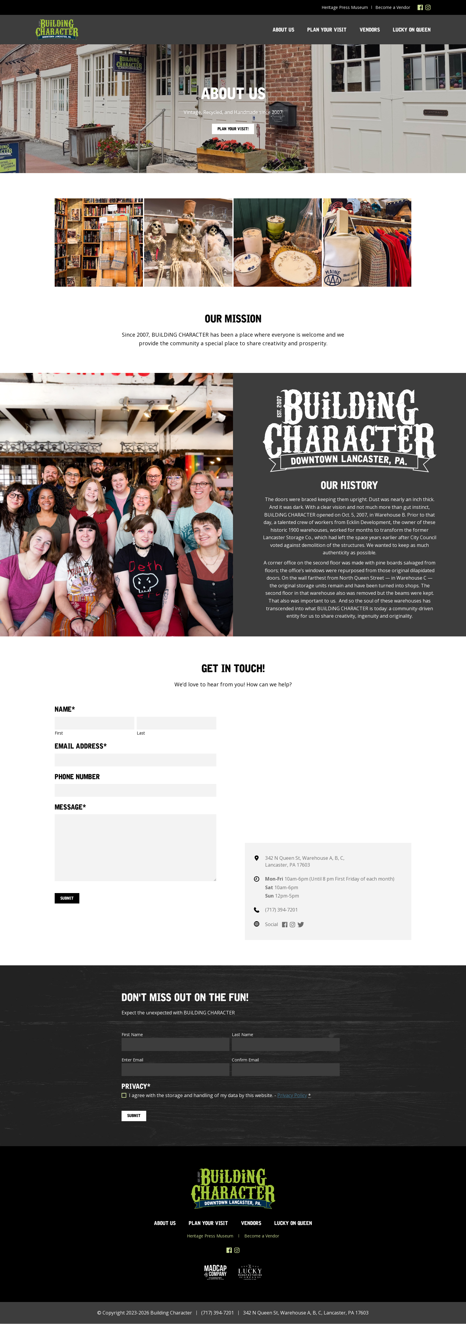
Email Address (81, 746)
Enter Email (132, 1060)
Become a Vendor (392, 7)
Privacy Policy (292, 1095)
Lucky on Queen (412, 29)
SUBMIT (134, 1115)
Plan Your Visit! (233, 128)
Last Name (242, 1034)
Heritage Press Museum (345, 7)
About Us (283, 29)
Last (141, 733)
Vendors (370, 29)
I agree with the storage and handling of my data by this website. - (220, 1095)
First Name (132, 1034)
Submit (67, 898)
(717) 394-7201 (281, 909)
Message (70, 807)
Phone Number (77, 777)
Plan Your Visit (327, 29)
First (59, 733)
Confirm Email (245, 1060)
